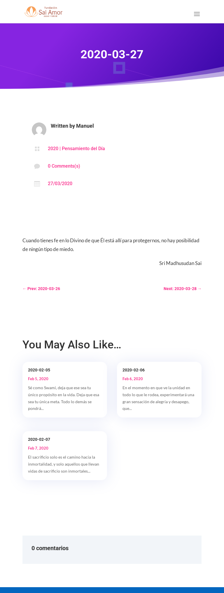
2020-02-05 (39, 370)
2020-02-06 (134, 370)
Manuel (85, 126)
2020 (53, 148)
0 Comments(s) (64, 166)
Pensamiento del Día (83, 148)
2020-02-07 (39, 439)
